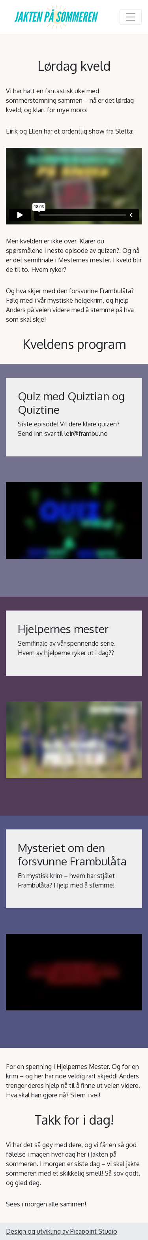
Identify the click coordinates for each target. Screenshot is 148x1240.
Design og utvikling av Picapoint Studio (61, 1231)
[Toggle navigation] (131, 17)
